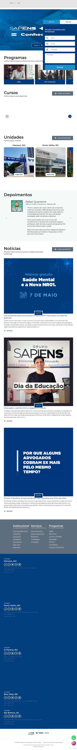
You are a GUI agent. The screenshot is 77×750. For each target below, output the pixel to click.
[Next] (70, 76)
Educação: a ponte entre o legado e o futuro (25, 408)
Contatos (17, 539)
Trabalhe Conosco (17, 535)
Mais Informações (63, 138)
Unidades (35, 539)
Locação (34, 542)
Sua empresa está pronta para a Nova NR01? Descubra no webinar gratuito (35, 316)
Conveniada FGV (20, 531)
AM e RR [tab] (51, 22)
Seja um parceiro (16, 546)
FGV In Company (53, 543)
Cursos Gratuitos (56, 547)
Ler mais (8, 331)
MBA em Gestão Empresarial (36, 204)
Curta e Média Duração (55, 538)
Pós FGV (53, 534)
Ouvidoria (17, 542)
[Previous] (3, 32)
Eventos (34, 537)
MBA (51, 531)
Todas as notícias (62, 249)
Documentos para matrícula (37, 532)
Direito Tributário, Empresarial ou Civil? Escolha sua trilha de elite (35, 498)
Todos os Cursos (62, 93)
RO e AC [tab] (68, 22)
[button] (6, 218)
